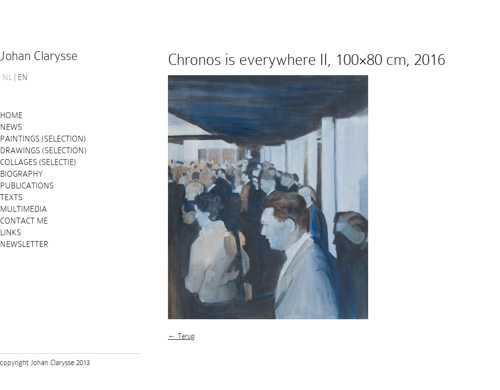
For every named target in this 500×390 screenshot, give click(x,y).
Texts (11, 197)
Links (10, 232)
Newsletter (24, 244)
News (11, 127)
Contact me (24, 221)
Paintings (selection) (43, 139)
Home (11, 115)
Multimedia (23, 209)
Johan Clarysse (39, 56)
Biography (21, 174)
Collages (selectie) (38, 162)
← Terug (181, 336)
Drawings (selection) (43, 150)
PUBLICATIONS (27, 185)
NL (7, 77)
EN (23, 77)
